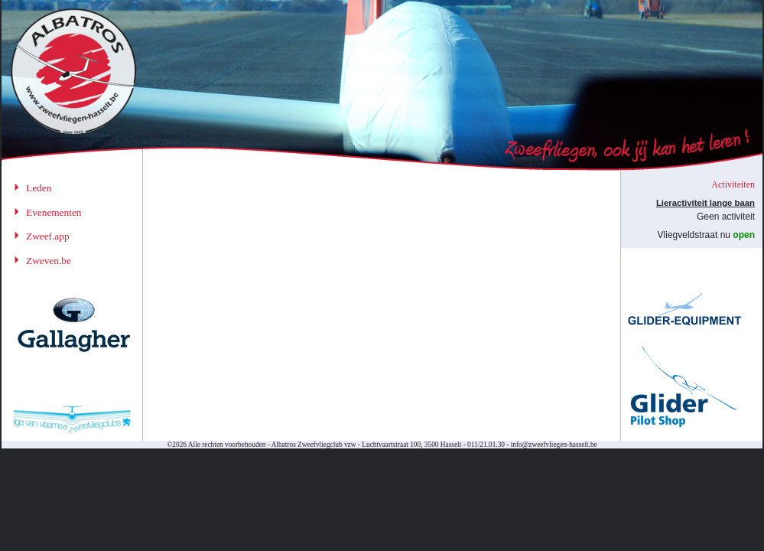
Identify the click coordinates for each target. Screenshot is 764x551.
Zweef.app (48, 236)
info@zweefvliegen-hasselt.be (554, 444)
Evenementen (54, 212)
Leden (38, 188)
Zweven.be (48, 260)
